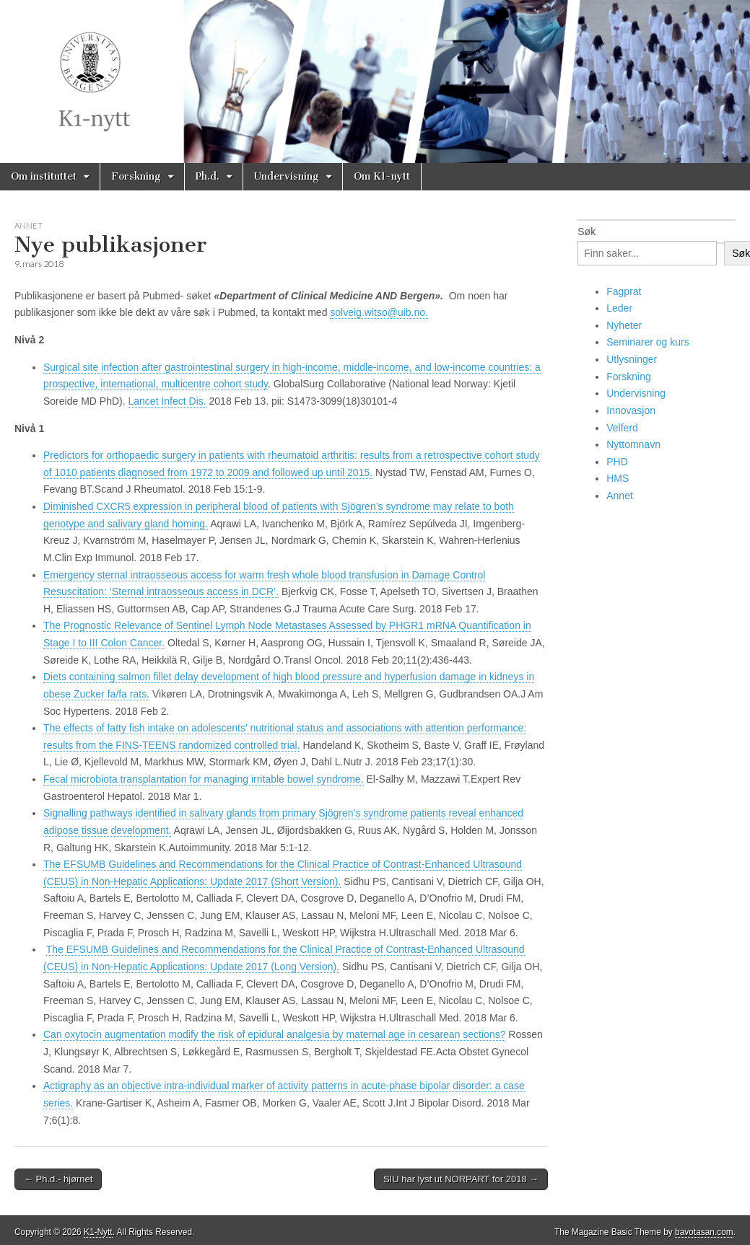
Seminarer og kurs (647, 342)
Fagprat (623, 291)
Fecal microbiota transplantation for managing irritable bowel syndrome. (203, 779)
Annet (28, 225)
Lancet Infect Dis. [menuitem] (167, 401)
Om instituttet (44, 176)
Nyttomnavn (633, 444)
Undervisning (286, 176)
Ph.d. (207, 176)
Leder (619, 308)
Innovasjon (630, 410)
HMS (617, 478)
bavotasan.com (704, 1232)
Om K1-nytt (382, 176)
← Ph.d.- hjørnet (58, 1179)
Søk (586, 231)
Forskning (136, 176)
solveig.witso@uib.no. (379, 312)
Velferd (622, 428)
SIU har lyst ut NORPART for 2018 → (460, 1179)
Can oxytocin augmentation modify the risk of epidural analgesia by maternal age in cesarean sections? (274, 1034)
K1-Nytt (98, 1232)
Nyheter (624, 325)
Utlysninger (631, 359)
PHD (617, 461)
